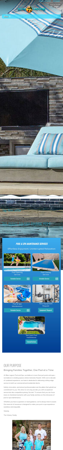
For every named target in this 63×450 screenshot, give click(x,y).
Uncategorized (18, 233)
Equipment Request (46, 310)
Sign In (41, 1)
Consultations (31, 341)
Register (48, 1)
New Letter (33, 233)
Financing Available (55, 4)
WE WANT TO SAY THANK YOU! (26, 223)
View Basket (56, 1)
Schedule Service (15, 279)
